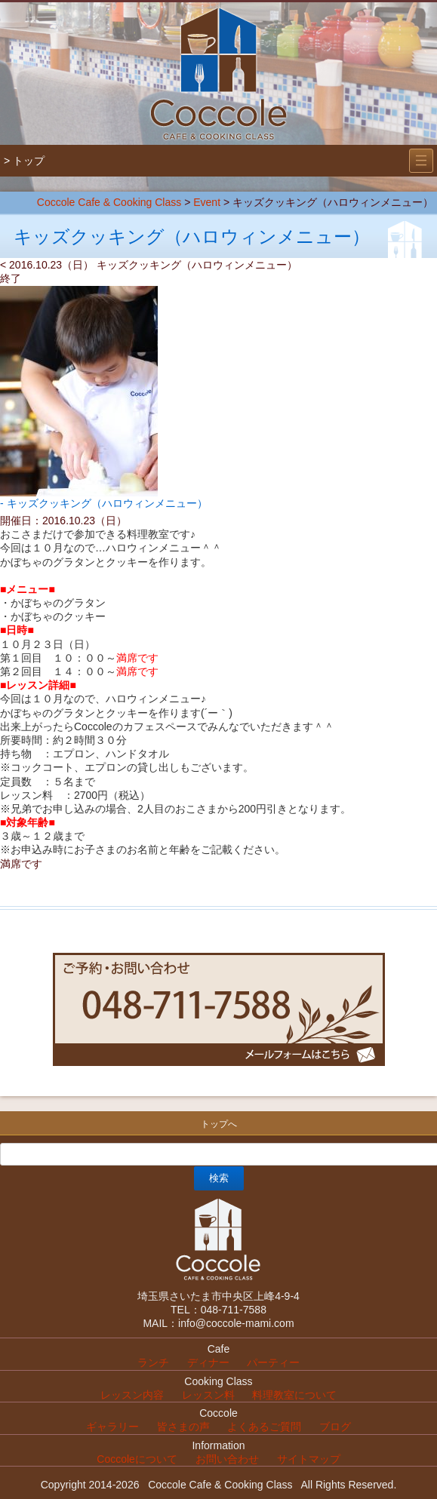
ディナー (208, 1362)
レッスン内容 (132, 1395)
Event (206, 202)
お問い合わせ (227, 1459)
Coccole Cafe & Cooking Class (109, 202)
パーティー (273, 1362)
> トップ (24, 161)
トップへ (219, 1124)
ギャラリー (112, 1427)
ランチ (153, 1362)
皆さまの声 (183, 1427)
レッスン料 (208, 1395)
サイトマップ (308, 1459)
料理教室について (294, 1395)
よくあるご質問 (264, 1427)
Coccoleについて (137, 1459)
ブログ (335, 1427)
